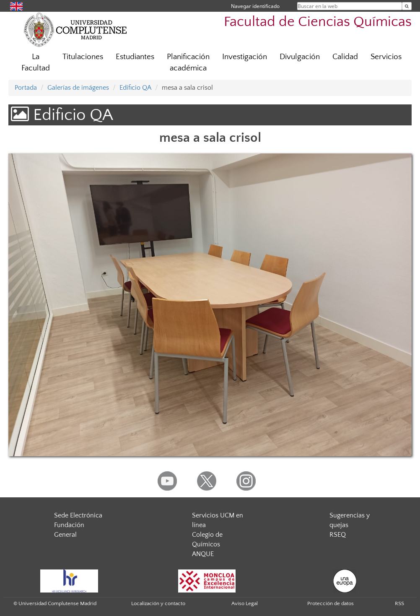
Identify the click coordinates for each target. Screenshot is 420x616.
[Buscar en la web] (407, 6)
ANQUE (203, 554)
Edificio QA (135, 87)
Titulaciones (82, 56)
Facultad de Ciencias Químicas (318, 22)
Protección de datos (330, 603)
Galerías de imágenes (78, 87)
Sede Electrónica (78, 515)
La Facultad (35, 62)
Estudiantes (135, 56)
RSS (399, 603)
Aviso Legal (244, 603)
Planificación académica (188, 62)
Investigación (244, 56)
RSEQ (337, 534)
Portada (26, 87)
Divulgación (300, 56)
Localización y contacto (158, 603)
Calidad (345, 56)
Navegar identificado (255, 6)
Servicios (386, 56)
